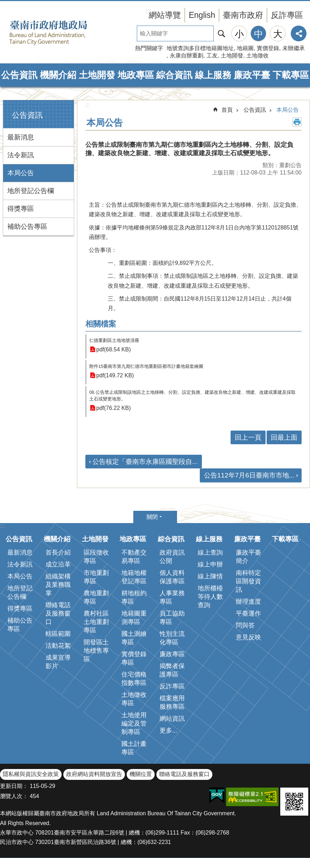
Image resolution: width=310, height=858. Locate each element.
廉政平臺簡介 (248, 556)
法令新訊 (20, 155)
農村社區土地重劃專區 (96, 622)
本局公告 (20, 173)
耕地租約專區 (134, 597)
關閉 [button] (152, 517)
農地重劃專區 (96, 597)
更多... (168, 730)
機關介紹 (58, 75)
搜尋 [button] (221, 33)
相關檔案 (100, 324)
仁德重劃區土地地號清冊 (114, 340)
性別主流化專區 (172, 638)
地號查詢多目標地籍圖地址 (200, 48)
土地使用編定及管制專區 (134, 723)
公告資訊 (19, 75)
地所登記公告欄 (30, 190)
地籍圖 (245, 48)
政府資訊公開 (172, 556)
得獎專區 (20, 208)
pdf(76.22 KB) (113, 408)
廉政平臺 (252, 75)
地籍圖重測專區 (134, 617)
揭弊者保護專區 (172, 670)
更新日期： (14, 786)
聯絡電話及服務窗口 (58, 613)
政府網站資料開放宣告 (94, 774)
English (202, 15)
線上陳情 (210, 576)
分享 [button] (299, 33)
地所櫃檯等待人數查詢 (210, 597)
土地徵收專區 (134, 699)
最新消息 (20, 137)
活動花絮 (58, 645)
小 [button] (239, 34)
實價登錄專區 (134, 658)
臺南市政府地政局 (59, 32)
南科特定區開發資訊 (248, 581)
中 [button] (258, 34)
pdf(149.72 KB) (115, 375)
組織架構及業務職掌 (58, 585)
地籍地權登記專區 (134, 577)
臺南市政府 (243, 15)
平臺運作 (248, 613)
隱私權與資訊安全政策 (31, 774)
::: (2, 103)
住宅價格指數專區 (134, 678)
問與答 (245, 625)
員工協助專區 (172, 617)
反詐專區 (287, 15)
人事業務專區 (172, 597)
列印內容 (297, 121)
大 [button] (277, 34)
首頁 (227, 110)
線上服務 (213, 75)
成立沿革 (58, 564)
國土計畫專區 (134, 748)
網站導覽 (165, 15)
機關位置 (140, 774)
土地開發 (232, 56)
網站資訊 (172, 718)
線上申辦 (210, 564)
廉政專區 (172, 654)
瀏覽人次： (14, 796)
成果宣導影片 (58, 662)
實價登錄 (268, 48)
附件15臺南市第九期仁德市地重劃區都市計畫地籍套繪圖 (146, 366)
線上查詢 (210, 552)
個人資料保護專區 (172, 577)
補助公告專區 (27, 226)
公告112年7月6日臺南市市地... (249, 475)
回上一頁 (248, 437)
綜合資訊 (174, 75)
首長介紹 (58, 552)
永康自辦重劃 (186, 56)
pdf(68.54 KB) (113, 349)
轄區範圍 (58, 633)
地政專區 (136, 75)
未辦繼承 (293, 48)
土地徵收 (257, 56)
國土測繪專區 (134, 638)
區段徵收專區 (96, 556)
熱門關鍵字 (149, 48)
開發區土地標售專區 (96, 651)
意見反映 (248, 637)
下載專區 (291, 75)
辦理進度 (248, 601)
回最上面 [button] (284, 437)
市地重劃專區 (96, 577)
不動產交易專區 (134, 556)
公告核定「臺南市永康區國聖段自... (145, 461)
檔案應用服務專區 (172, 702)
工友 (212, 56)
